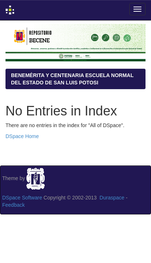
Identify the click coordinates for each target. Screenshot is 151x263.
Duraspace (112, 198)
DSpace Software (22, 198)
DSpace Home (22, 136)
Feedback (13, 205)
